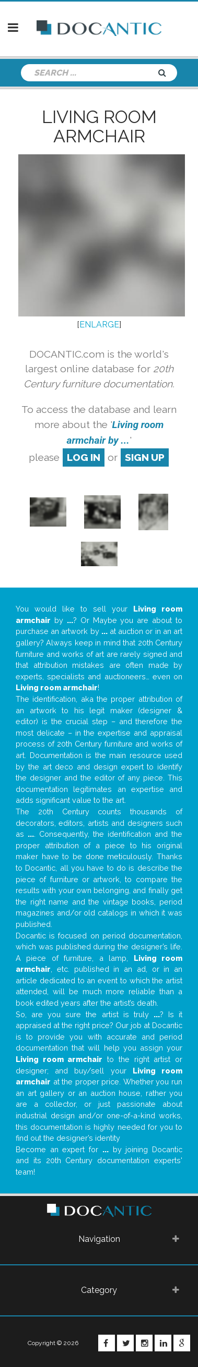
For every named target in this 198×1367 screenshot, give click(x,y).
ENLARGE (99, 324)
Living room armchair (99, 126)
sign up (145, 457)
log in (83, 457)
